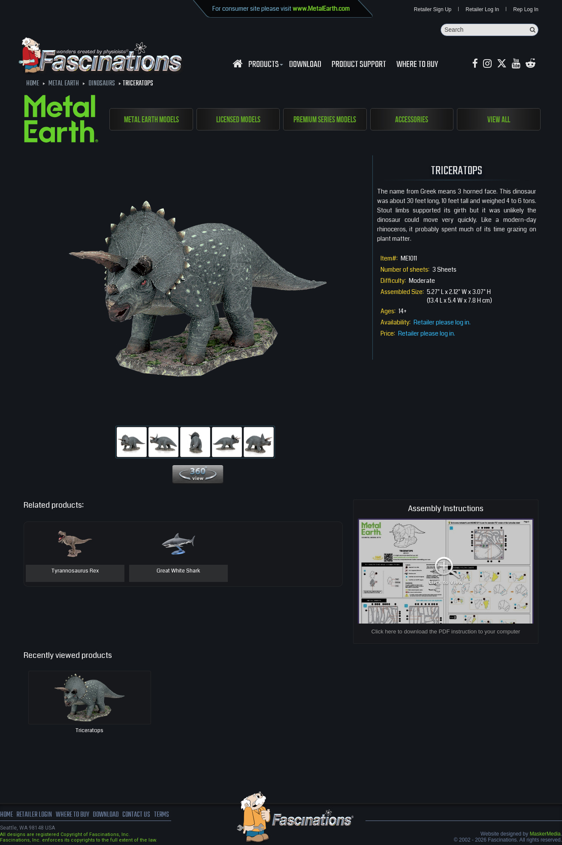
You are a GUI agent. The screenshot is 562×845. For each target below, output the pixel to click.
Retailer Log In (482, 9)
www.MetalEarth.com (321, 8)
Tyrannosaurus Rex (75, 571)
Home (6, 815)
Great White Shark (178, 571)
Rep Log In (525, 9)
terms (161, 815)
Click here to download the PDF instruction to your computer (446, 631)
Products (264, 64)
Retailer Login (34, 815)
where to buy (72, 815)
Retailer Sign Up (432, 9)
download (305, 64)
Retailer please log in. (442, 322)
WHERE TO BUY (417, 64)
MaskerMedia (545, 834)
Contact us (136, 815)
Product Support (359, 64)
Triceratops (89, 730)
